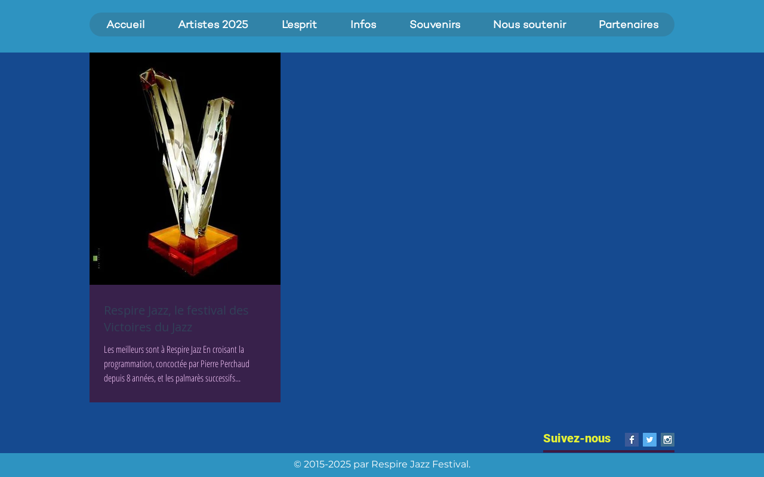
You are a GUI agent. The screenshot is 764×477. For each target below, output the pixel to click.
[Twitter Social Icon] (650, 440)
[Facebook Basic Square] (632, 440)
